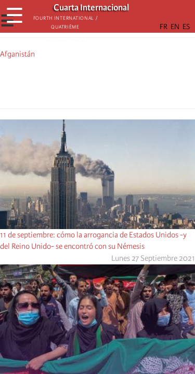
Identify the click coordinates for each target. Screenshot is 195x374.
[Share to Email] (112, 82)
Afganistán (17, 54)
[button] (127, 82)
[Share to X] (83, 82)
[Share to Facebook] (68, 82)
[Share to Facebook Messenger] (98, 82)
